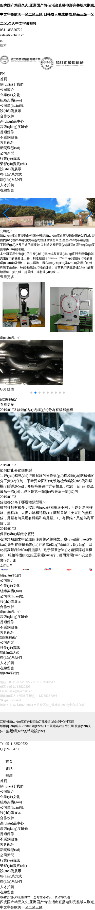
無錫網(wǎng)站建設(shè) (25, 731)
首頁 (3, 79)
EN (2, 74)
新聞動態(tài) (10, 148)
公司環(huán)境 (12, 105)
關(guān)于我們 (12, 84)
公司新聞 (7, 153)
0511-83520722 (11, 30)
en (1, 40)
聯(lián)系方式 (11, 174)
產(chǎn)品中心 (12, 121)
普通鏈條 (7, 132)
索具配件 (7, 143)
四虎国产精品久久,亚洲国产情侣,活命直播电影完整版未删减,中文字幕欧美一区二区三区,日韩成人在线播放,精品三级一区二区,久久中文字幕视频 (47, 14)
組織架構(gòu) (11, 100)
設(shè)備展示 (10, 111)
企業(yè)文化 (10, 95)
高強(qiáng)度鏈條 (14, 127)
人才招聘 (7, 185)
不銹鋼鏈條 (9, 137)
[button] (46, 224)
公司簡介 (7, 90)
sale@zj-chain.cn (12, 35)
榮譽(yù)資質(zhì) (13, 164)
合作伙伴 (7, 116)
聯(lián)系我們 (11, 180)
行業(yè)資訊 (10, 158)
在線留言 (7, 190)
